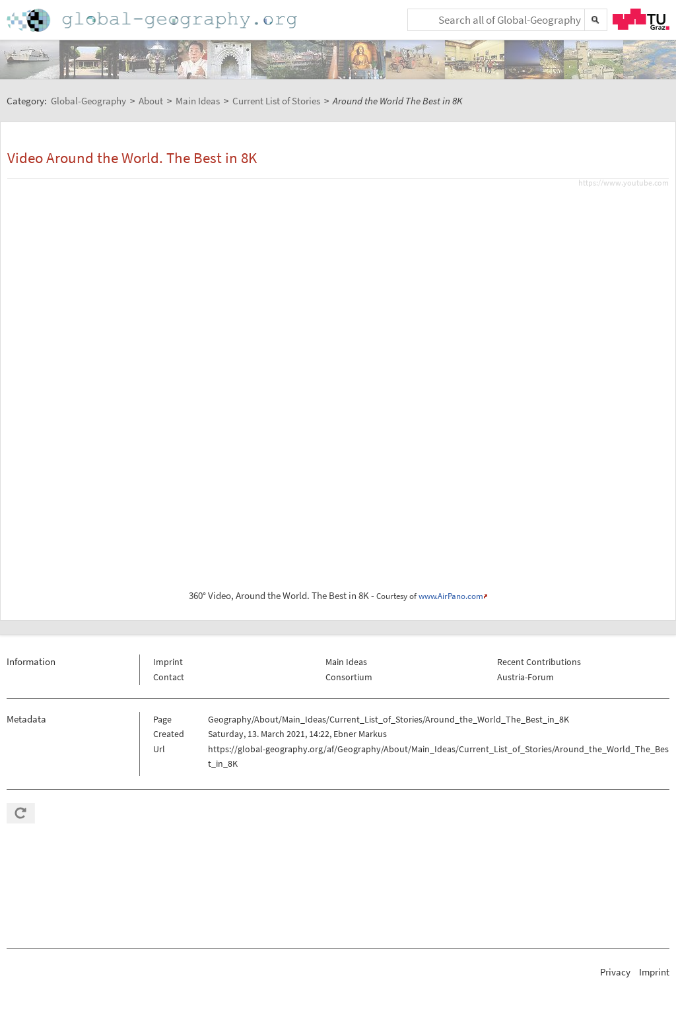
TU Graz (641, 19)
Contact (168, 677)
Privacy (615, 972)
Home (153, 20)
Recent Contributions (539, 662)
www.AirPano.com (451, 596)
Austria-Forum (525, 677)
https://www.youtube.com (623, 183)
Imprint (168, 662)
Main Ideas (346, 662)
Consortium (348, 677)
